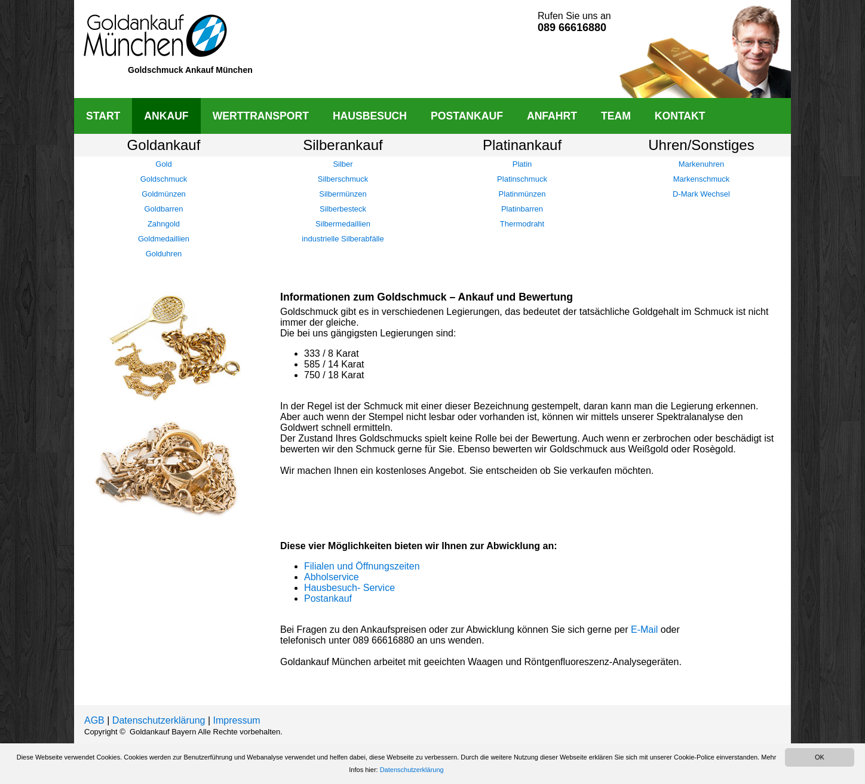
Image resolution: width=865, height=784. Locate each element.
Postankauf (328, 598)
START (103, 116)
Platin (522, 164)
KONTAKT (680, 116)
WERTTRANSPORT (261, 116)
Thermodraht (522, 223)
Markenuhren (702, 164)
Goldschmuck (164, 178)
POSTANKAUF (467, 116)
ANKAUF (166, 116)
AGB (94, 720)
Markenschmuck (701, 178)
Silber (342, 164)
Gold (163, 164)
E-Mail (644, 629)
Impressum (236, 720)
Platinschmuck (522, 178)
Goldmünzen (164, 193)
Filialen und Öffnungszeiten (362, 566)
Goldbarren (163, 208)
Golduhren (164, 253)
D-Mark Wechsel (701, 193)
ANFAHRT (552, 116)
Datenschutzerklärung (158, 720)
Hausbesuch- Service (349, 588)
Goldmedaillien (163, 238)
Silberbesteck (343, 208)
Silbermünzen (343, 193)
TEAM (616, 116)
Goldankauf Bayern (163, 731)
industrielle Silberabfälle (343, 238)
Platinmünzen (522, 193)
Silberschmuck (343, 178)
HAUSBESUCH (370, 116)
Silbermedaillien (342, 223)
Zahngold (164, 223)
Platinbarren (522, 208)
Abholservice (331, 577)
